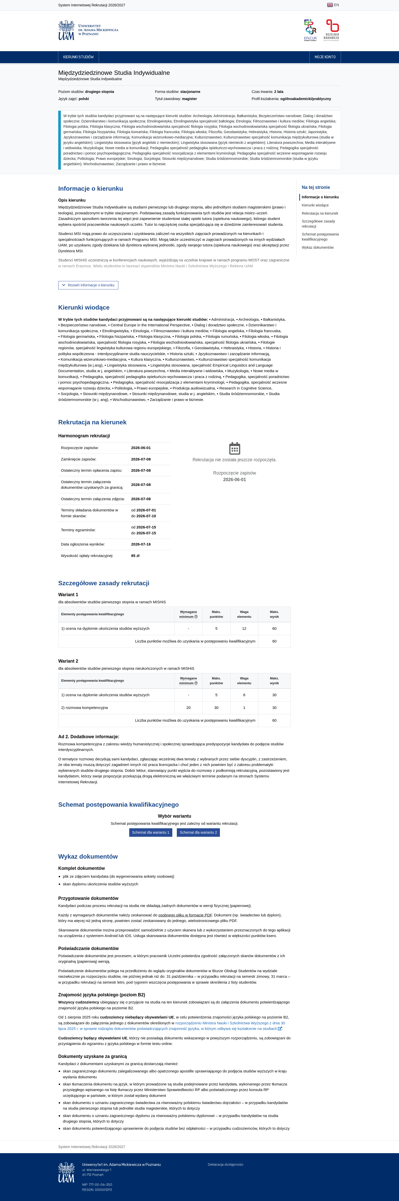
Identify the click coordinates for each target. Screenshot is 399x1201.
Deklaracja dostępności (225, 1164)
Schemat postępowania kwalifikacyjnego (320, 236)
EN (333, 5)
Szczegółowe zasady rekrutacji (318, 223)
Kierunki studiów (78, 57)
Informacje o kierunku (320, 197)
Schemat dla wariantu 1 (150, 832)
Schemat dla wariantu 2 (198, 832)
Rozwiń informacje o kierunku (88, 285)
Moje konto (325, 57)
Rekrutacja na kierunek (320, 213)
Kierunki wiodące (315, 205)
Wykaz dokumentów (318, 247)
